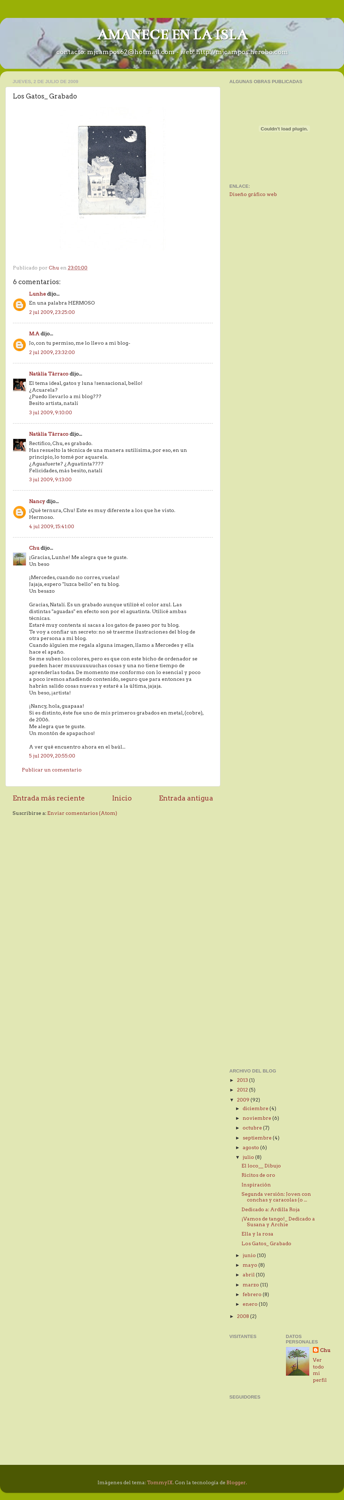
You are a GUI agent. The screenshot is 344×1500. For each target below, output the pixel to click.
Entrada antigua (186, 798)
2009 (243, 1100)
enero (251, 1304)
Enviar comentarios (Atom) (82, 813)
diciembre (256, 1108)
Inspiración (256, 1185)
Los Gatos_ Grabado (266, 1243)
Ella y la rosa (257, 1234)
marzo (251, 1285)
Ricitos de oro (258, 1175)
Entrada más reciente (49, 798)
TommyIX (160, 1482)
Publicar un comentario (52, 770)
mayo (250, 1265)
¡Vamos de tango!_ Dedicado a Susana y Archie (278, 1221)
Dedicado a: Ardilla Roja (271, 1209)
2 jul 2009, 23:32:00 (52, 352)
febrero (253, 1294)
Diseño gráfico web (253, 194)
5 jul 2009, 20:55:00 (52, 756)
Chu (34, 548)
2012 (243, 1090)
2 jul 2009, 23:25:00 (52, 312)
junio (250, 1255)
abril (249, 1274)
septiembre (258, 1138)
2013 (243, 1080)
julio (249, 1157)
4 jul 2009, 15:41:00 (51, 526)
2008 (243, 1316)
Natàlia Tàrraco (48, 374)
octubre (253, 1128)
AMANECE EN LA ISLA (172, 35)
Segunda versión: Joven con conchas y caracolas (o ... (276, 1197)
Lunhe (37, 294)
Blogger (236, 1482)
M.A (34, 333)
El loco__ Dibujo (261, 1166)
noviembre (257, 1118)
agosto (251, 1147)
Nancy (37, 501)
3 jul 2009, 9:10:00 (50, 412)
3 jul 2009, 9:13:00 (50, 479)
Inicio (122, 798)
